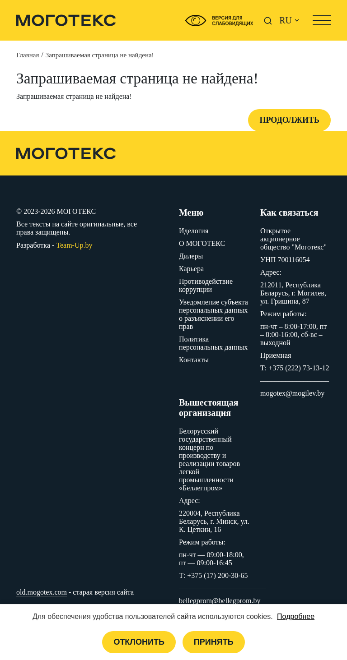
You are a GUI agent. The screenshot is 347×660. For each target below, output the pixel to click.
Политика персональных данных (213, 343)
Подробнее (295, 616)
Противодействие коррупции (206, 285)
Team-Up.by (74, 245)
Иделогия (193, 231)
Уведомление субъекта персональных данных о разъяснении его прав (213, 314)
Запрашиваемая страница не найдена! (100, 55)
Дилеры (191, 256)
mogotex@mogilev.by (292, 393)
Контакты (194, 360)
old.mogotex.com (41, 592)
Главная (27, 55)
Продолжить (289, 120)
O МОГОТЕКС (202, 243)
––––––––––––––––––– (294, 380)
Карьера (191, 268)
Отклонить (138, 641)
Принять (214, 641)
